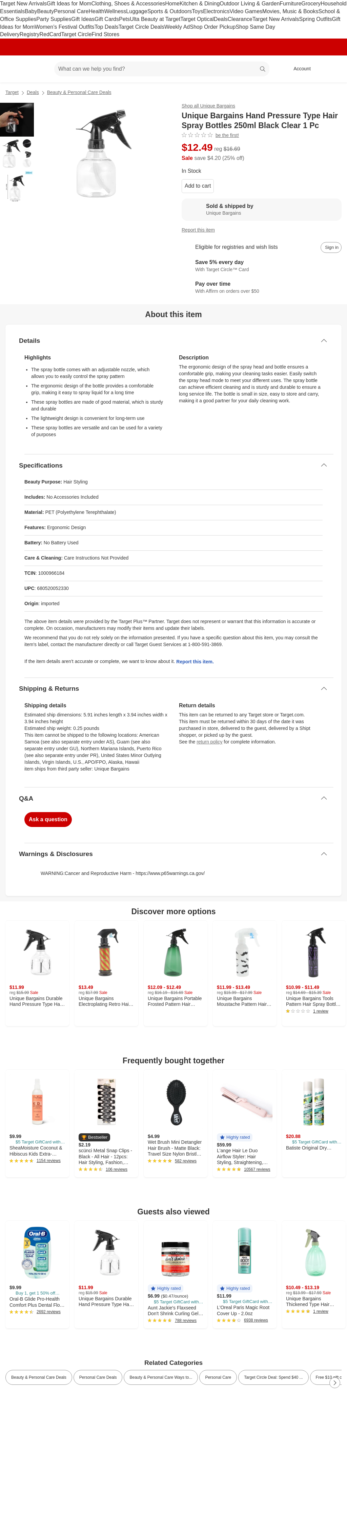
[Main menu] (38, 69)
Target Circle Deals (141, 27)
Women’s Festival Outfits (64, 27)
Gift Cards (107, 19)
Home (172, 3)
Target (12, 92)
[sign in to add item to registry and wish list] (331, 247)
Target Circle (76, 34)
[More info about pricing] (335, 151)
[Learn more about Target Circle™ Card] (262, 266)
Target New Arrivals (23, 3)
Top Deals (107, 27)
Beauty (45, 11)
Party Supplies (53, 19)
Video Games (245, 11)
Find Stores (105, 34)
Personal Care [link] (218, 1377)
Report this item (198, 230)
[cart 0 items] (332, 69)
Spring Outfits (315, 19)
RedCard (50, 34)
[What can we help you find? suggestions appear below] (161, 69)
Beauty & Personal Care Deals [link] (38, 1377)
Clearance (240, 19)
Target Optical (197, 19)
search (263, 69)
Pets (124, 19)
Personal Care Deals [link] (98, 1377)
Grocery (311, 3)
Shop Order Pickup (213, 27)
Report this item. (194, 661)
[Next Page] (334, 1382)
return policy (209, 741)
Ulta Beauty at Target (155, 19)
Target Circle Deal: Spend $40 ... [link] (273, 1377)
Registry (30, 34)
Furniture (290, 3)
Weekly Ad (177, 27)
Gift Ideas (83, 19)
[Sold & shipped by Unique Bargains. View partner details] (262, 209)
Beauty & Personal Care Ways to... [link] (160, 1377)
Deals (221, 19)
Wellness (115, 11)
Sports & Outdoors (169, 11)
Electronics (216, 11)
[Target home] (15, 69)
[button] (94, 1137)
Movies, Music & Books (290, 11)
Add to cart (198, 186)
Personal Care (71, 11)
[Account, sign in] (299, 69)
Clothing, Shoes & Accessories (128, 3)
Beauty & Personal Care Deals (79, 92)
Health (96, 11)
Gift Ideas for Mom (69, 3)
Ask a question (48, 819)
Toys (197, 11)
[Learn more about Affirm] (262, 288)
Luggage (136, 11)
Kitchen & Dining (200, 3)
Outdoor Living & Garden (250, 3)
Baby (31, 11)
